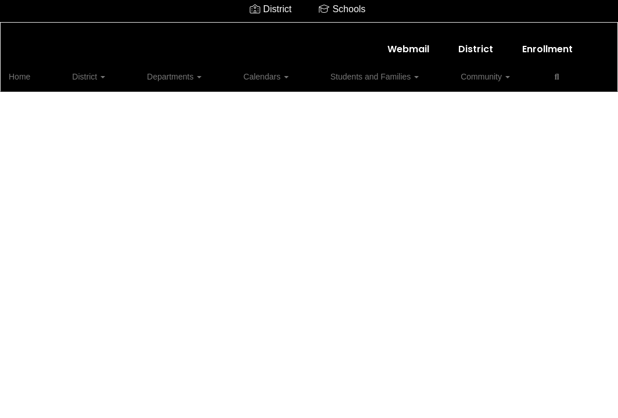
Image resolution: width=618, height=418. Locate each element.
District (475, 43)
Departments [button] (143, 70)
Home (37, 70)
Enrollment (547, 43)
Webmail (408, 43)
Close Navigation (481, 75)
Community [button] (381, 70)
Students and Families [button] (295, 70)
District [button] (82, 70)
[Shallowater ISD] (309, 30)
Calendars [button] (210, 70)
